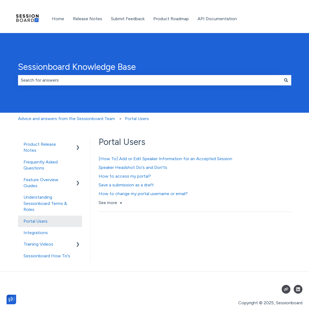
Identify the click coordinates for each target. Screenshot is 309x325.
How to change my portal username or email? (143, 193)
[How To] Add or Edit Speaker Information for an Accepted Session (166, 158)
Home (58, 18)
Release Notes (87, 18)
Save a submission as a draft (126, 184)
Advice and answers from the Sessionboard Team (66, 118)
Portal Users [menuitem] (35, 221)
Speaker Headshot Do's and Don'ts (133, 167)
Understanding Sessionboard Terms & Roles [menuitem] (45, 203)
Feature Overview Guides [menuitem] (40, 182)
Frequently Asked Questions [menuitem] (40, 165)
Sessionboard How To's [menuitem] (46, 255)
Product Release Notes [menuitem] (39, 147)
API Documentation (217, 18)
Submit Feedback (128, 18)
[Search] (286, 80)
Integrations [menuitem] (35, 232)
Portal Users (137, 118)
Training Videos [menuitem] (38, 244)
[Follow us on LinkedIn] (298, 289)
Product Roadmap (171, 18)
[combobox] (149, 80)
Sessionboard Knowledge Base (77, 67)
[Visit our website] (286, 289)
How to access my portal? (125, 176)
